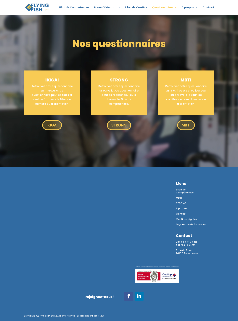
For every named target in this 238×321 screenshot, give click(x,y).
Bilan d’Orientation (107, 7)
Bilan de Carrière (136, 7)
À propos (188, 7)
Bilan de (181, 189)
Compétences (185, 192)
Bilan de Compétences (74, 7)
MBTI (186, 125)
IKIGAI (52, 125)
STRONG (119, 125)
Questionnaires (162, 7)
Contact (208, 7)
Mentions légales (186, 219)
